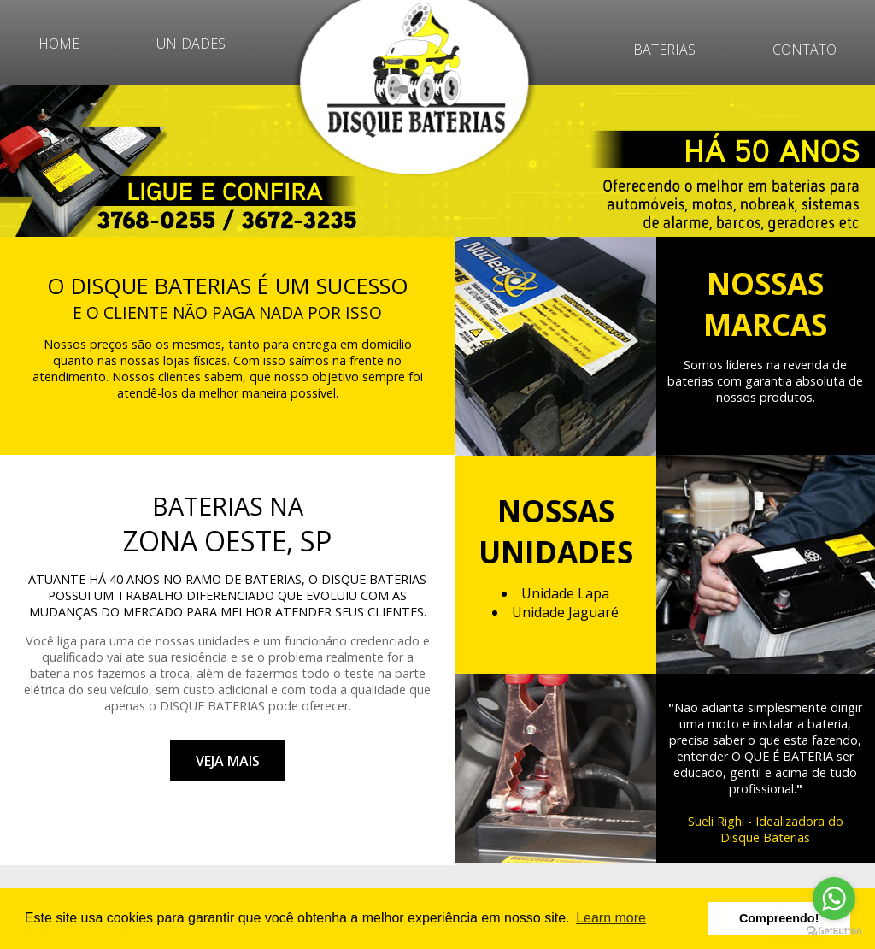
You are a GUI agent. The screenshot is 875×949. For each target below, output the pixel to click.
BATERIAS (664, 49)
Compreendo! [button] (779, 918)
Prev (22, 161)
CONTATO (804, 49)
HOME (58, 43)
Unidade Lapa (565, 593)
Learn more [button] (611, 918)
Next (852, 161)
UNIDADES (191, 43)
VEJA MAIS (228, 761)
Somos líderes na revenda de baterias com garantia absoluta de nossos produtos (765, 381)
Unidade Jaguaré (565, 612)
